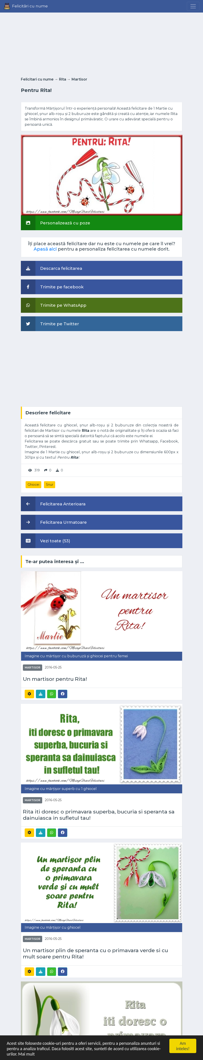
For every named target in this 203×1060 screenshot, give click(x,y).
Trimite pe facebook (52, 286)
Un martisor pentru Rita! (55, 679)
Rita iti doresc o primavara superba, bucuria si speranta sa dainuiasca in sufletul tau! (99, 815)
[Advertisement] (101, 43)
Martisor (79, 79)
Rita (62, 79)
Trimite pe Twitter (50, 323)
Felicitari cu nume (37, 79)
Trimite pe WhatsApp (53, 305)
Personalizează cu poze (55, 222)
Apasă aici (45, 249)
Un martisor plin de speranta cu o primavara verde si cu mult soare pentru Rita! (95, 953)
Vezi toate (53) (45, 540)
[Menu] (193, 6)
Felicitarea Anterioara (53, 503)
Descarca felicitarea (51, 268)
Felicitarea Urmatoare (54, 522)
